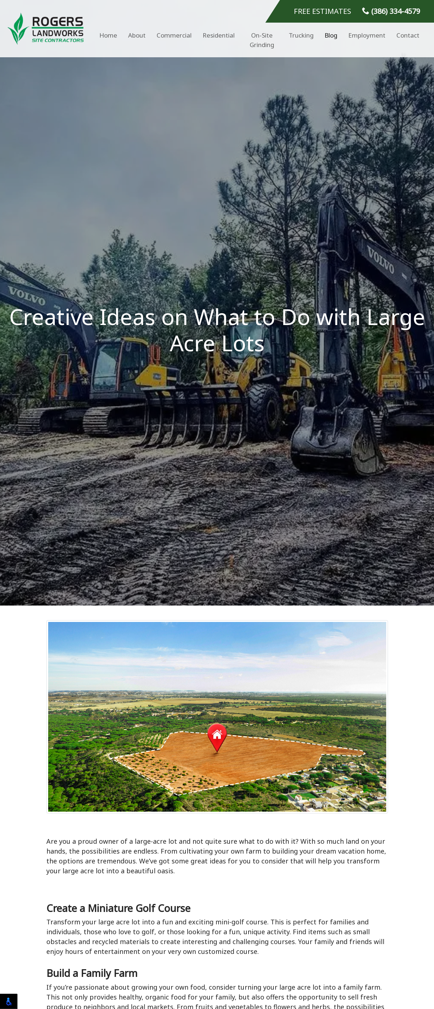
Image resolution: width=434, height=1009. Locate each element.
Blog (330, 35)
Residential (219, 35)
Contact (407, 35)
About (137, 35)
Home (108, 35)
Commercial (174, 35)
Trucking (301, 35)
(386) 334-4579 (391, 11)
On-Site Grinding (262, 40)
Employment (366, 35)
